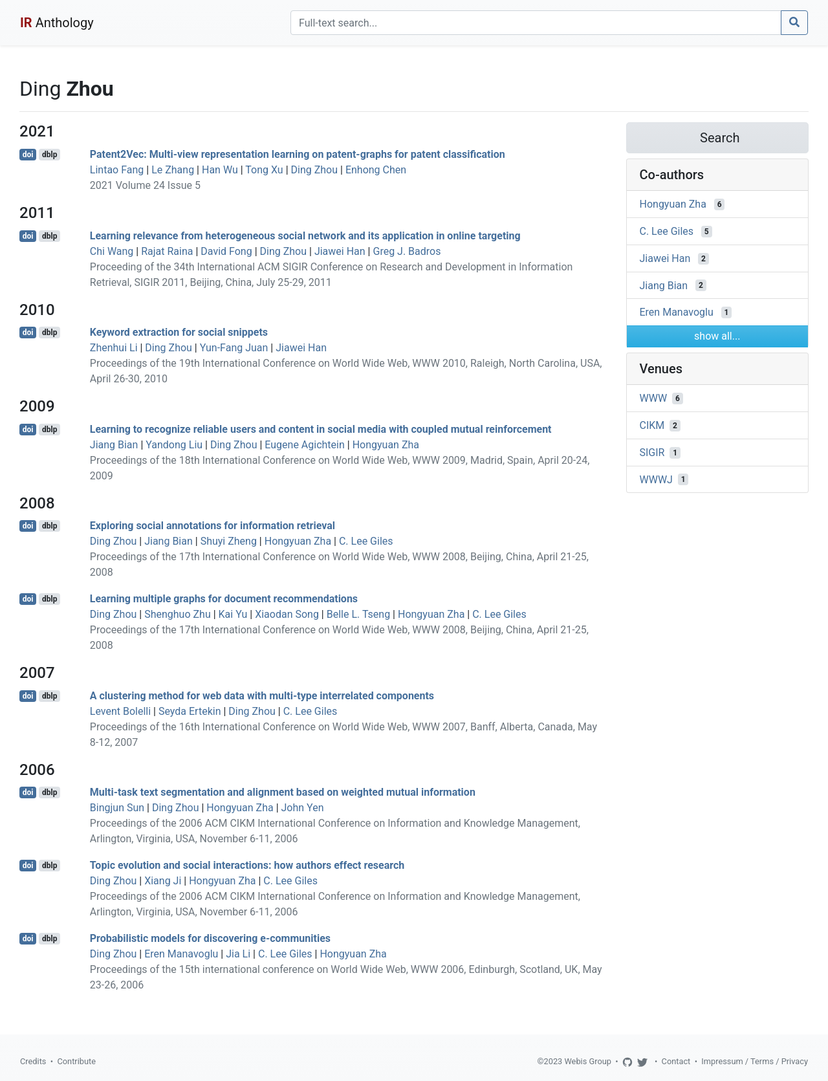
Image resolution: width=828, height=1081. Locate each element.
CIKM (652, 425)
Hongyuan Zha (386, 445)
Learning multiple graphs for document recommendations (224, 599)
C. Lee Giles (366, 541)
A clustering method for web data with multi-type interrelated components (262, 696)
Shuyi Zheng (229, 541)
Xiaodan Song (287, 614)
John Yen (302, 808)
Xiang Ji (162, 881)
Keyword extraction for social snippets (179, 332)
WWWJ (656, 479)
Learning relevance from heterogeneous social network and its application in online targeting (305, 236)
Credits (33, 1061)
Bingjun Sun (117, 808)
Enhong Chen (375, 170)
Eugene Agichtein (304, 445)
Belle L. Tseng (358, 614)
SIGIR (652, 452)
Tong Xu (264, 170)
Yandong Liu (174, 445)
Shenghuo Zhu (177, 614)
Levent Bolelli (120, 711)
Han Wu (220, 170)
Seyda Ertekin (189, 711)
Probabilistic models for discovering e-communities (210, 938)
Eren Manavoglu (181, 954)
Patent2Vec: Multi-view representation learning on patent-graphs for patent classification (297, 154)
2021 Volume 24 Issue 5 (145, 185)
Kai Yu (233, 614)
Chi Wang (112, 251)
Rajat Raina (167, 251)
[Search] (535, 22)
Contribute (76, 1061)
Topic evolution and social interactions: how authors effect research (247, 865)
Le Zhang (172, 170)
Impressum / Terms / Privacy (754, 1061)
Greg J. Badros (407, 251)
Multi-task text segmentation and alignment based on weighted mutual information (282, 792)
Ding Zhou (314, 170)
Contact (676, 1061)
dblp (49, 154)
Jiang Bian (114, 445)
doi (28, 154)
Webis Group (587, 1061)
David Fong (226, 251)
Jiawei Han (339, 251)
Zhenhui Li (114, 348)
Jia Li (238, 954)
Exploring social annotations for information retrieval (212, 525)
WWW (654, 398)
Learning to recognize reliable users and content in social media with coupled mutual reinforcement (321, 429)
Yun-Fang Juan (234, 348)
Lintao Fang (117, 170)
